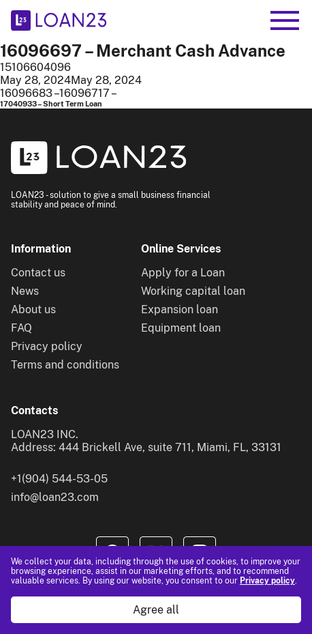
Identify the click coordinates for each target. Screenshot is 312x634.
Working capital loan (193, 291)
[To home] (58, 20)
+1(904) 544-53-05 (59, 478)
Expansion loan (179, 309)
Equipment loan (181, 327)
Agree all (156, 609)
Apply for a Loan (183, 272)
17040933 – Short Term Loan (51, 104)
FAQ (21, 327)
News (25, 291)
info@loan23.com (55, 497)
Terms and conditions (65, 364)
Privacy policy (267, 581)
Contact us (38, 272)
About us (33, 309)
